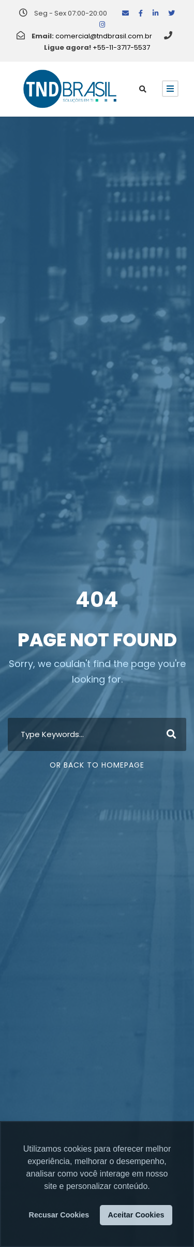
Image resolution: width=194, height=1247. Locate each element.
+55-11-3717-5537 (121, 47)
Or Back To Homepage (97, 765)
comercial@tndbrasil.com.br (103, 36)
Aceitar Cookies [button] (136, 1215)
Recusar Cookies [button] (59, 1215)
